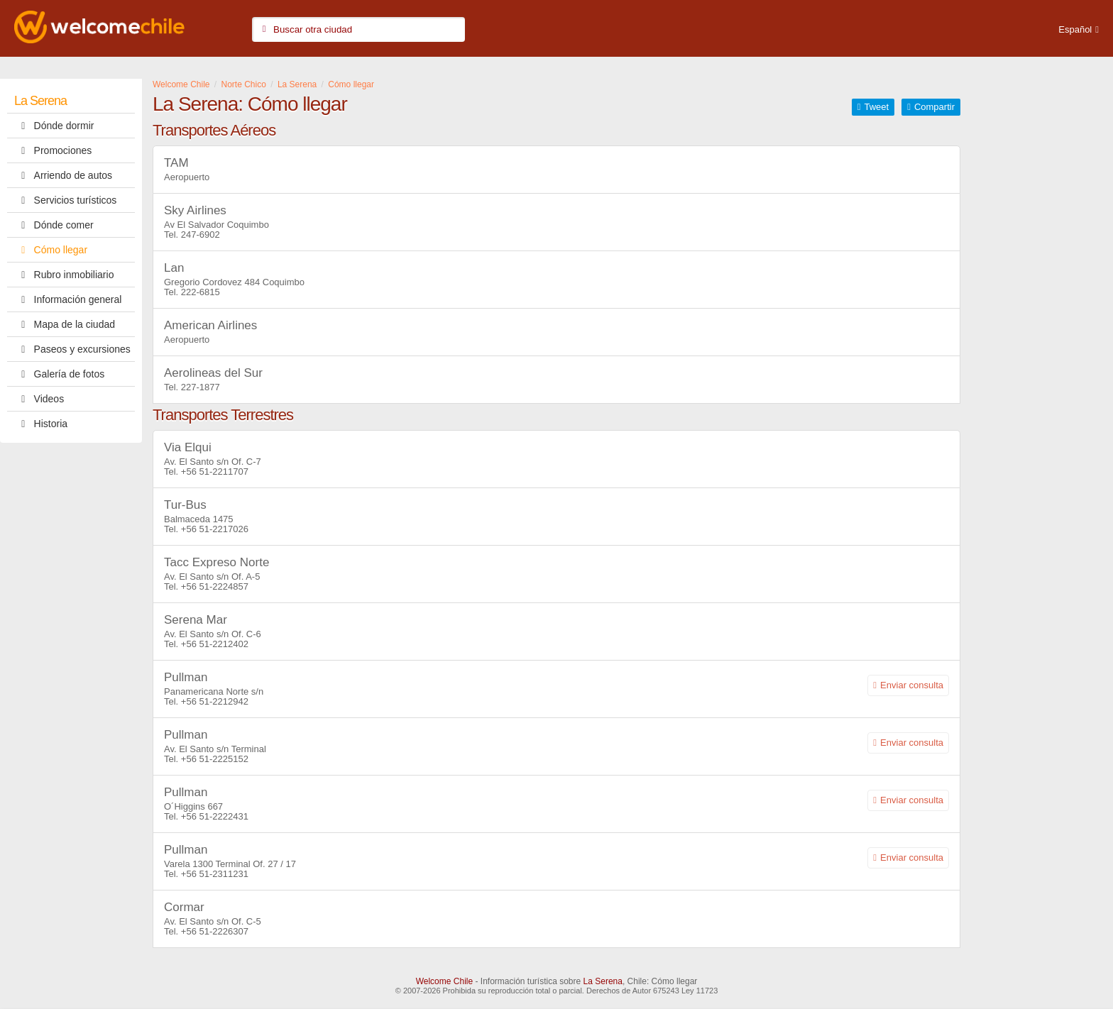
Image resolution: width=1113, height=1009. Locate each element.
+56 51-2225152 (214, 759)
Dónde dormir (54, 125)
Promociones (53, 150)
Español (1075, 29)
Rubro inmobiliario (64, 274)
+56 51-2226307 (214, 931)
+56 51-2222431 (214, 816)
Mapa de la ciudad (64, 324)
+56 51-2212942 (214, 701)
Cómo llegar (50, 250)
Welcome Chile (444, 981)
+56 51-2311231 (214, 874)
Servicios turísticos (65, 200)
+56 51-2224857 (214, 586)
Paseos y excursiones (72, 349)
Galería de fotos (59, 374)
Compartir (934, 106)
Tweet (876, 106)
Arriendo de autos (63, 175)
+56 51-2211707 (214, 471)
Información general (67, 299)
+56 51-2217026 (214, 529)
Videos (39, 399)
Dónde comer (54, 225)
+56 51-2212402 (214, 644)
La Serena (40, 101)
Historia (40, 423)
